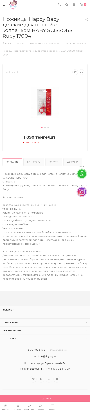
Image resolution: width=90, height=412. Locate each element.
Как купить (33, 162)
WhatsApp (57, 379)
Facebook (41, 379)
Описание (12, 162)
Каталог (8, 309)
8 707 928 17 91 (37, 350)
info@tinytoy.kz (47, 356)
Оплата (53, 162)
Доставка (72, 162)
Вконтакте (33, 379)
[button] (41, 128)
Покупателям (11, 330)
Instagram (49, 379)
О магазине (10, 322)
